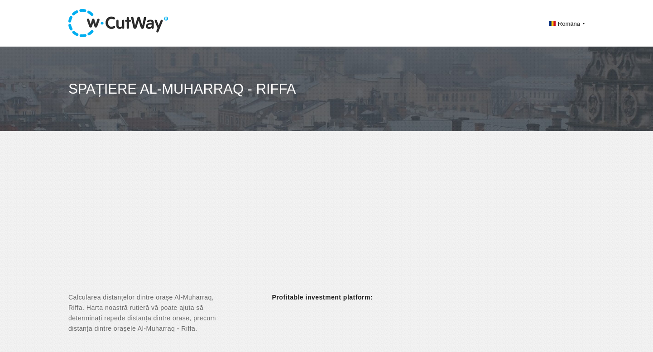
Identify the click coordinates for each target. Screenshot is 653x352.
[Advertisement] (326, 220)
